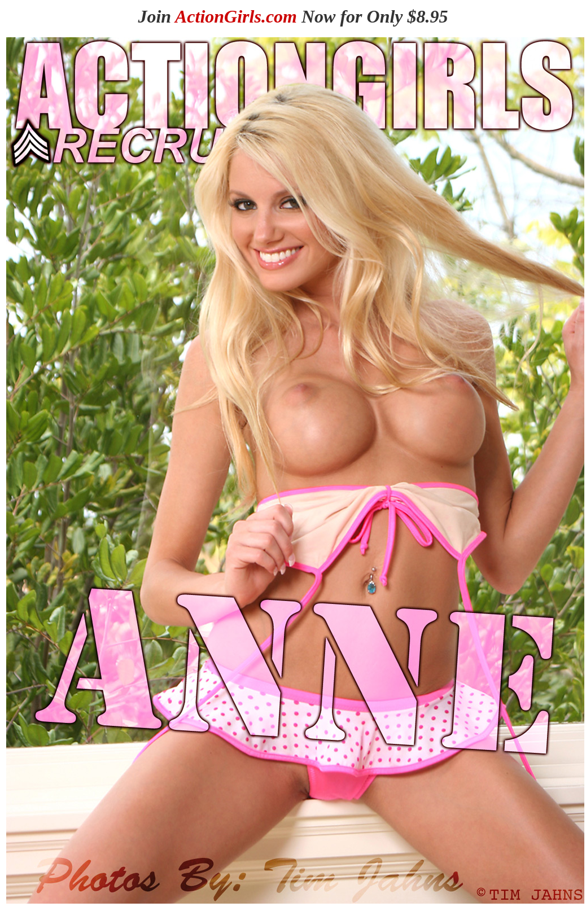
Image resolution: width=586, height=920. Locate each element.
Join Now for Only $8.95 (293, 16)
